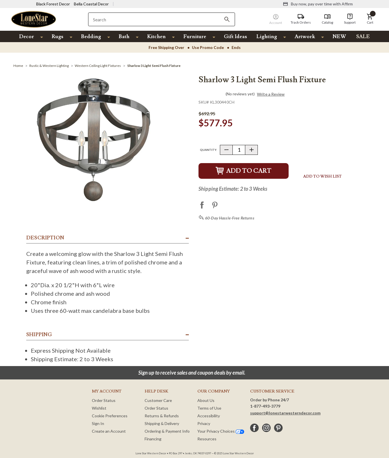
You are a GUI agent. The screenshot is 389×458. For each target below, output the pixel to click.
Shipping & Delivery (162, 423)
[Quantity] (239, 150)
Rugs (57, 36)
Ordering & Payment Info (167, 431)
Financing (153, 438)
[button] (370, 19)
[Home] (18, 65)
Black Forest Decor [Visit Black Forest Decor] (53, 3)
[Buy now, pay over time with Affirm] (318, 4)
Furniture (194, 36)
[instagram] (266, 428)
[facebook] (254, 428)
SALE (363, 36)
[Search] (227, 19)
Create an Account (109, 431)
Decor (26, 36)
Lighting (266, 36)
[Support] (350, 19)
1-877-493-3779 (265, 406)
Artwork (305, 36)
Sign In (98, 423)
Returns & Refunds (162, 415)
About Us (205, 400)
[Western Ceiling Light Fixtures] (98, 65)
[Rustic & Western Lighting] (49, 65)
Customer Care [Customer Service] (158, 400)
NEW (339, 36)
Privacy (203, 423)
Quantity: (208, 149)
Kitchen (156, 36)
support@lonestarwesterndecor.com (285, 412)
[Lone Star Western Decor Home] (34, 19)
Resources (206, 438)
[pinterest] (278, 428)
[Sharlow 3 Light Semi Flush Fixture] (154, 65)
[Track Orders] (300, 19)
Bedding (91, 36)
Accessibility (208, 415)
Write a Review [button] (271, 94)
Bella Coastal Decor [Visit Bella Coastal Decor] (91, 3)
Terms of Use (209, 408)
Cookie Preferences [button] (109, 415)
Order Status (104, 400)
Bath (124, 36)
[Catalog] (327, 19)
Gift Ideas (235, 36)
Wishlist (99, 408)
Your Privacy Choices (220, 431)
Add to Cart (244, 171)
